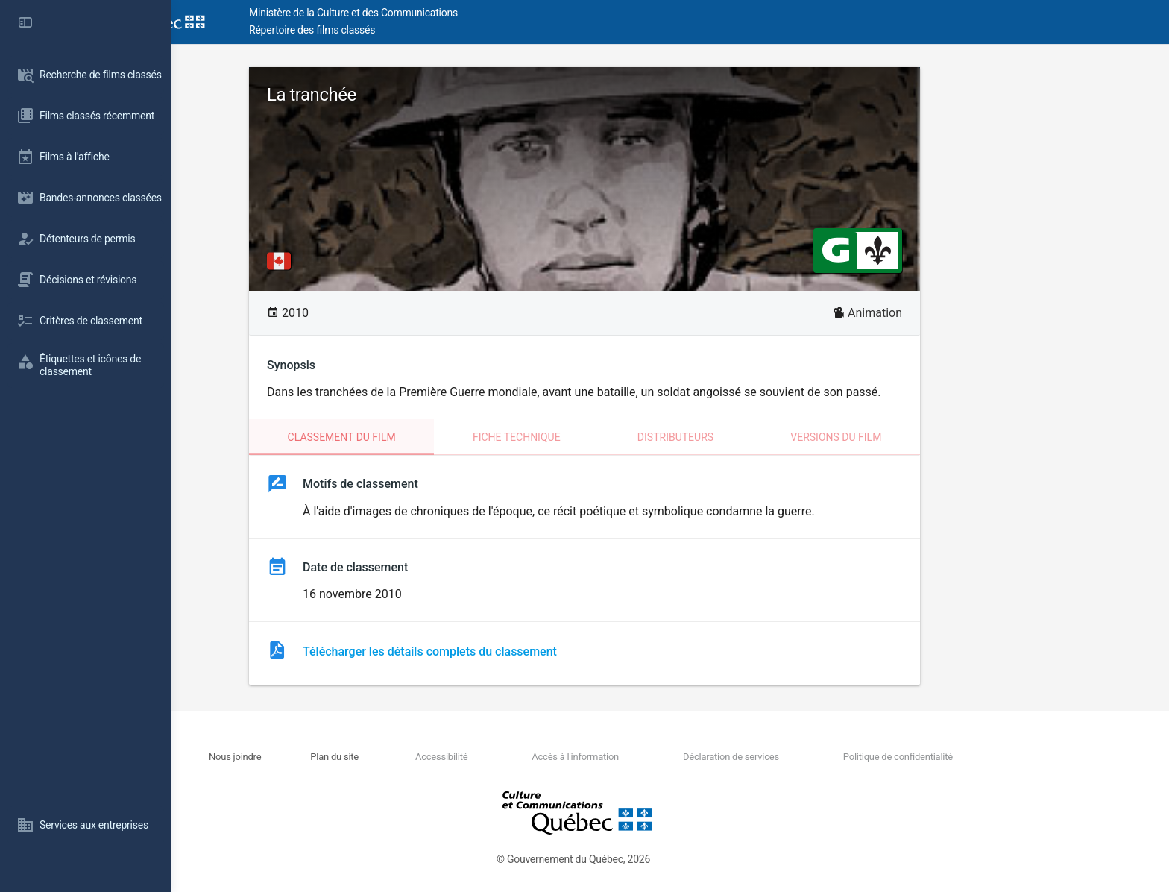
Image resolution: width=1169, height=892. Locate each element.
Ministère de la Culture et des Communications (439, 13)
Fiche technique (602, 437)
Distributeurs (761, 437)
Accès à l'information (661, 756)
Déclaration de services (817, 756)
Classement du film (428, 437)
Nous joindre (321, 756)
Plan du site (421, 756)
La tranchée (397, 94)
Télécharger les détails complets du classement (515, 651)
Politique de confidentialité (983, 756)
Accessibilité (527, 756)
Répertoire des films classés (398, 30)
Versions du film (921, 437)
